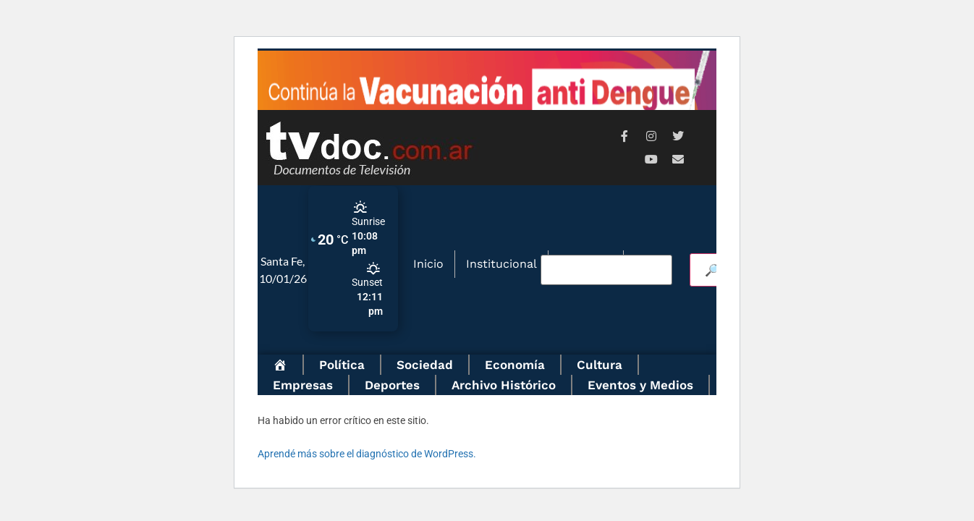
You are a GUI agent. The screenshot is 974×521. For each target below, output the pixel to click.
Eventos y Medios (640, 385)
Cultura (599, 364)
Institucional (501, 264)
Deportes (392, 385)
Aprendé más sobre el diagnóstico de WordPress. (367, 453)
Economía (515, 364)
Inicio (428, 264)
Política (342, 364)
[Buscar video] (606, 270)
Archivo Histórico (504, 385)
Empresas (303, 385)
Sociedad (425, 364)
